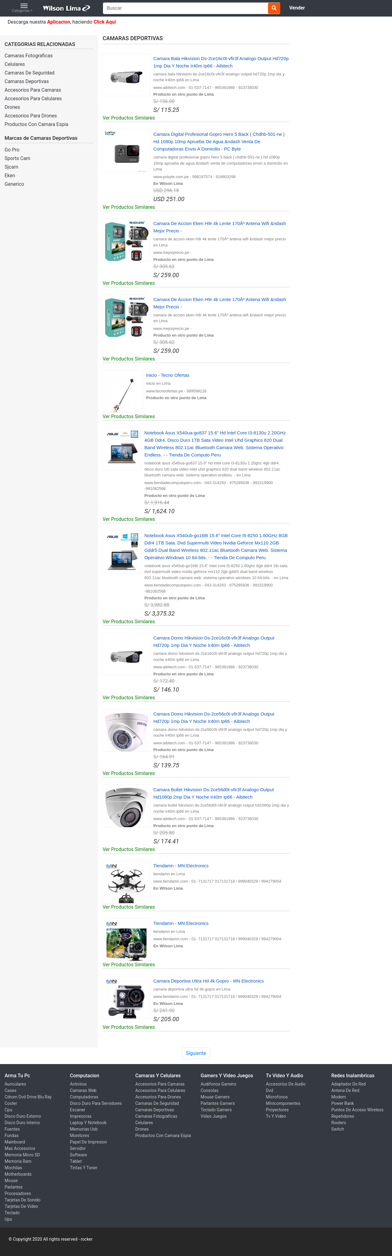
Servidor (77, 1148)
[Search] (191, 8)
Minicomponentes (283, 1103)
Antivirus (78, 1084)
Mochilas (13, 1167)
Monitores (79, 1135)
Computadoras (84, 1096)
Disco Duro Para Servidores (96, 1103)
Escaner (77, 1109)
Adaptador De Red (348, 1084)
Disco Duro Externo (23, 1116)
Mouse (11, 1180)
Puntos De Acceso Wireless (357, 1109)
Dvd (269, 1090)
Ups (8, 1219)
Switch (337, 1129)
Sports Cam (17, 158)
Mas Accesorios (20, 1148)
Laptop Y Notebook (88, 1122)
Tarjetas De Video (21, 1206)
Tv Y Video (276, 1116)
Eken (10, 175)
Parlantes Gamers (218, 1103)
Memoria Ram (18, 1161)
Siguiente (196, 1053)
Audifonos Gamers (218, 1084)
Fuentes (12, 1129)
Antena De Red (345, 1090)
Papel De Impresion (88, 1142)
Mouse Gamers (215, 1096)
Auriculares (15, 1084)
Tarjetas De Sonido (22, 1199)
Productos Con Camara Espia (36, 124)
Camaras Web (83, 1090)
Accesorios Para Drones (31, 116)
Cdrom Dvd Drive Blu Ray (28, 1096)
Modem (338, 1096)
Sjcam (11, 167)
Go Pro (12, 150)
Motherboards (18, 1174)
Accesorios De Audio (285, 1084)
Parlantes (14, 1187)
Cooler (11, 1103)
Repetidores (342, 1116)
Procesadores (18, 1193)
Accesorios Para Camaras (33, 90)
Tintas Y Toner (83, 1167)
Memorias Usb (84, 1129)
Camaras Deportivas (27, 81)
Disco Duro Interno (22, 1122)
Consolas (209, 1090)
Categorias (21, 8)
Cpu (8, 1109)
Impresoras (81, 1116)
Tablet (75, 1161)
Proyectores (277, 1109)
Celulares (15, 64)
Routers (338, 1122)
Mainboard (15, 1142)
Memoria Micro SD (22, 1154)
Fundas (12, 1135)
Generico (14, 184)
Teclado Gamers (216, 1109)
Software (78, 1154)
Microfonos (277, 1096)
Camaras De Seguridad (30, 73)
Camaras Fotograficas (29, 56)
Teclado (12, 1212)
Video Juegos (214, 1116)
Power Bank (342, 1103)
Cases (11, 1090)
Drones (12, 107)
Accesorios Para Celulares (33, 98)
